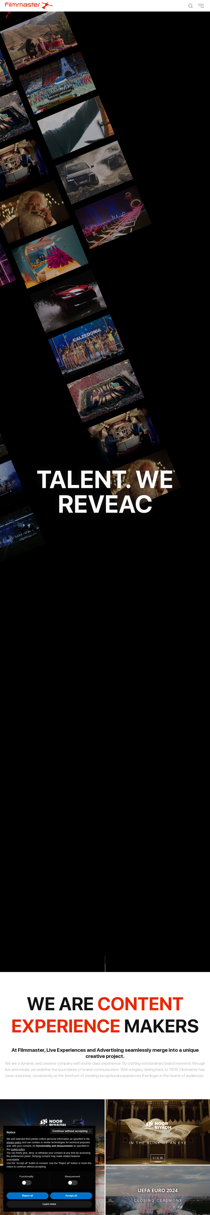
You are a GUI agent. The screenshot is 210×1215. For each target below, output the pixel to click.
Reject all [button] (27, 1195)
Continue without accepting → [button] (71, 1131)
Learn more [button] (49, 1204)
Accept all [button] (71, 1195)
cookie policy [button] (18, 1149)
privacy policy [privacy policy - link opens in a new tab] (14, 1142)
